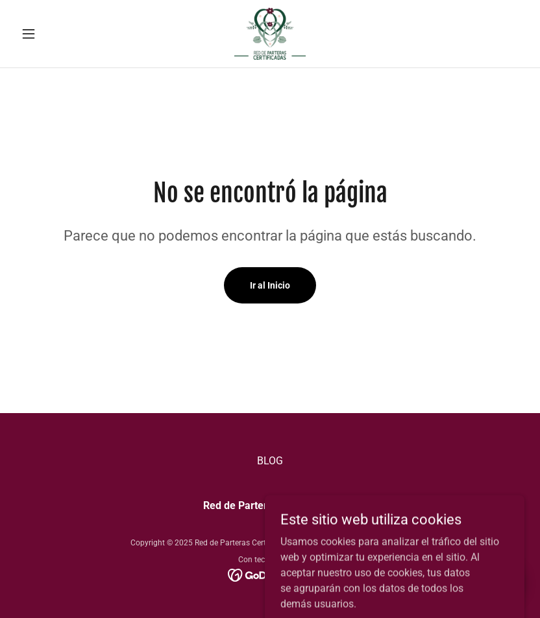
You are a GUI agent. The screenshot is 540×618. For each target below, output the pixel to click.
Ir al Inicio (270, 285)
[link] (270, 34)
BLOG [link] (270, 461)
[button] (54, 34)
